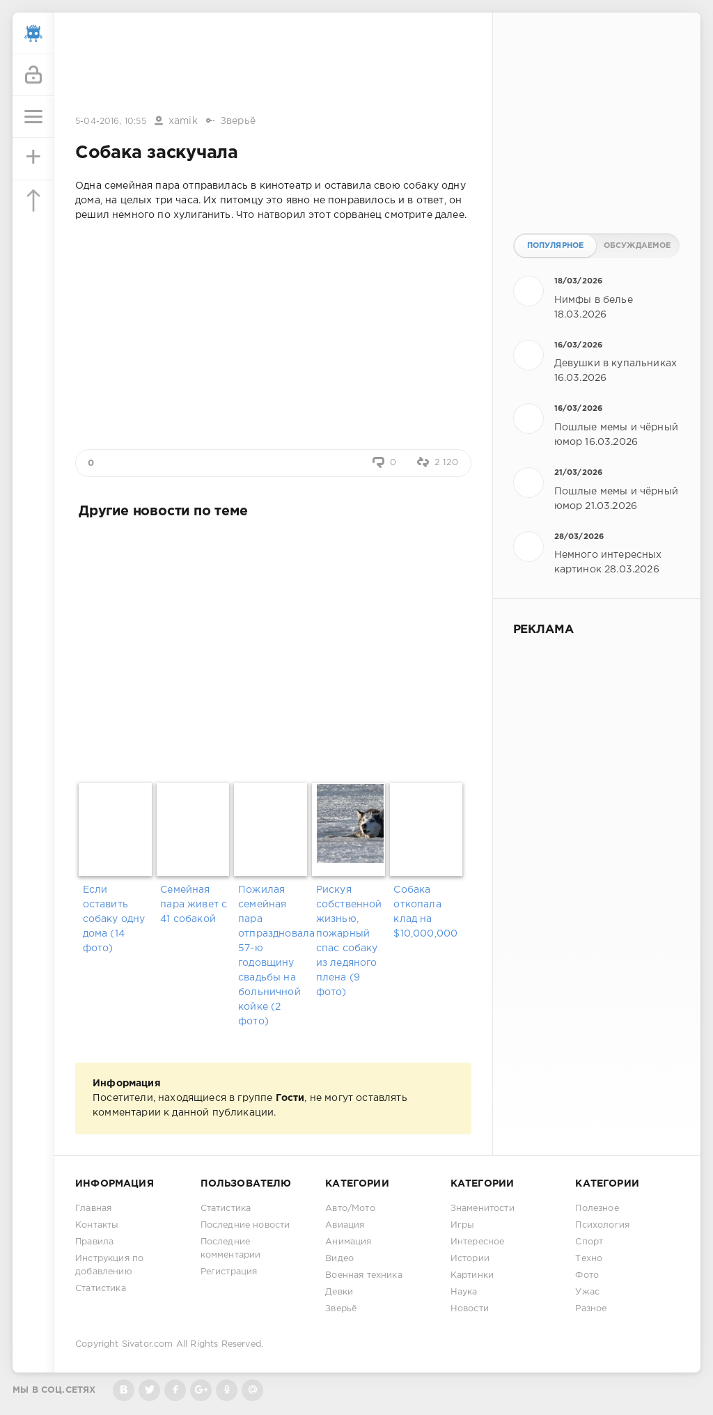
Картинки (472, 1275)
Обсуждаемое (637, 245)
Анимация (348, 1242)
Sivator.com (147, 1344)
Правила (94, 1242)
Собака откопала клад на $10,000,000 (425, 912)
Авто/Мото (350, 1208)
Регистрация (229, 1272)
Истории (469, 1258)
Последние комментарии (231, 1248)
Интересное (477, 1242)
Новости (469, 1309)
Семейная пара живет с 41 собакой (193, 904)
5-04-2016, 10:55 (110, 121)
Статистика (100, 1288)
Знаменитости (482, 1208)
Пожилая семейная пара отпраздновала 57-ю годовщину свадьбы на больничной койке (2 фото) (273, 956)
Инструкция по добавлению (109, 1265)
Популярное (555, 245)
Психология (602, 1225)
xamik (183, 121)
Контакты (96, 1225)
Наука (464, 1292)
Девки (339, 1292)
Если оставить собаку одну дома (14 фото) (114, 919)
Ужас (587, 1292)
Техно (588, 1258)
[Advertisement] (272, 64)
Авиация (344, 1225)
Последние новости (245, 1225)
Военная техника (363, 1275)
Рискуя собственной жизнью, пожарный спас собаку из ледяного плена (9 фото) (349, 941)
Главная (93, 1208)
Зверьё (238, 121)
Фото (587, 1275)
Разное (590, 1309)
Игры (462, 1225)
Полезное (596, 1208)
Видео (339, 1258)
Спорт (589, 1242)
